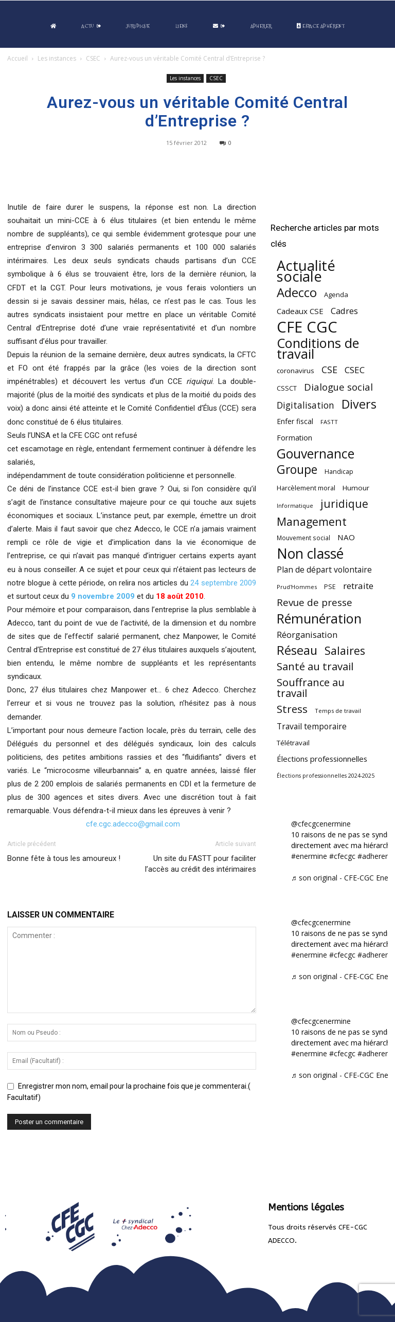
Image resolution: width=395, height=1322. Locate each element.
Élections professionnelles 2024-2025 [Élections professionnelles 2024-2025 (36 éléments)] (325, 775)
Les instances (57, 58)
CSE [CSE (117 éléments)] (329, 369)
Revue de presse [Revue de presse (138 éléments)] (314, 602)
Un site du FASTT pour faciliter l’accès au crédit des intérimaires (200, 864)
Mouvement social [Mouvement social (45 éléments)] (303, 538)
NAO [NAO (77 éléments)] (346, 537)
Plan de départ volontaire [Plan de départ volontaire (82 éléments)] (324, 569)
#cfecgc (342, 856)
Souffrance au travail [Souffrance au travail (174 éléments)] (311, 688)
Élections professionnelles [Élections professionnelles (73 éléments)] (322, 759)
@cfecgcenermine (321, 824)
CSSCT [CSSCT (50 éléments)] (287, 388)
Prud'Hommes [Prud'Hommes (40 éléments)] (297, 587)
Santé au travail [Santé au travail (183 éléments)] (315, 666)
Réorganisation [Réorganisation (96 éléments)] (307, 634)
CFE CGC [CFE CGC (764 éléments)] (307, 327)
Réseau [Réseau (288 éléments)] (297, 650)
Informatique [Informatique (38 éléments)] (295, 505)
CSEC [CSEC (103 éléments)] (355, 369)
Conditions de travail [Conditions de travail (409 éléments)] (318, 348)
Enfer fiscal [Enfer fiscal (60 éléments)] (295, 421)
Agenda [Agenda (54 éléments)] (336, 294)
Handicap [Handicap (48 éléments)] (339, 471)
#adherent (374, 856)
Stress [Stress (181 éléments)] (292, 709)
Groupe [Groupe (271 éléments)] (297, 469)
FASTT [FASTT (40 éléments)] (329, 422)
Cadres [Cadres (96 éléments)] (344, 310)
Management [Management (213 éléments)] (312, 521)
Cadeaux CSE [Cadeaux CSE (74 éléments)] (300, 311)
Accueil (17, 58)
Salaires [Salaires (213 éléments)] (345, 650)
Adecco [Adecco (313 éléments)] (297, 292)
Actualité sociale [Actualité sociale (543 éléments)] (306, 271)
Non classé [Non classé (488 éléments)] (310, 553)
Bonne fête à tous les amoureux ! (63, 858)
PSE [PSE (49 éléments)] (330, 586)
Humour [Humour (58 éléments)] (356, 487)
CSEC (93, 58)
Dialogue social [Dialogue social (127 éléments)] (338, 386)
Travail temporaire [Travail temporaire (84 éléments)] (312, 726)
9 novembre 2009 (103, 596)
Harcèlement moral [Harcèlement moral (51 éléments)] (306, 487)
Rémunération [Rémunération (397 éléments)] (319, 618)
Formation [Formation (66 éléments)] (294, 438)
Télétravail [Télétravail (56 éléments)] (293, 742)
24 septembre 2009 (223, 582)
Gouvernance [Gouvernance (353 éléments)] (315, 453)
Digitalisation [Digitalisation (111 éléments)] (305, 405)
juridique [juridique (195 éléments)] (344, 504)
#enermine (309, 856)
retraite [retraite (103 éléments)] (358, 585)
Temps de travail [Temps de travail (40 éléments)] (338, 710)
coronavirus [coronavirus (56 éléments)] (295, 370)
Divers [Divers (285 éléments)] (359, 404)
